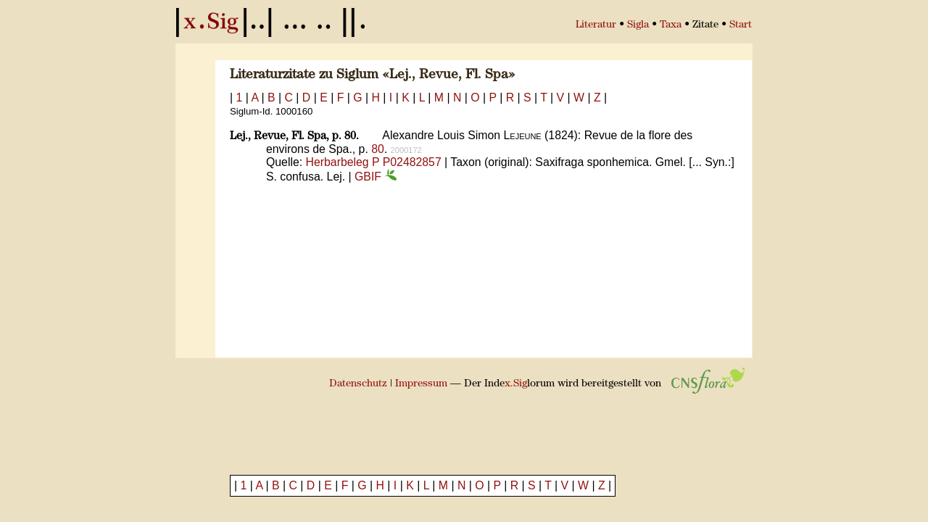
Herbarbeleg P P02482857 (374, 162)
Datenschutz (358, 384)
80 (377, 149)
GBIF (376, 176)
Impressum (421, 384)
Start (740, 25)
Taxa (671, 25)
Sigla (638, 25)
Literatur (596, 25)
